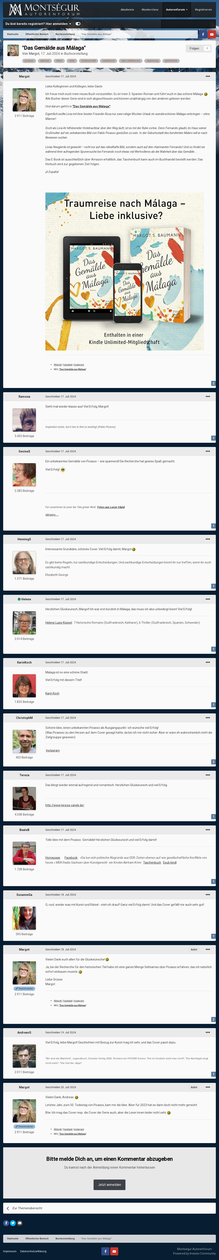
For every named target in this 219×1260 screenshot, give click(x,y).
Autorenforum (176, 9)
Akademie (127, 9)
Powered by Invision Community (194, 1253)
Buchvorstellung (76, 54)
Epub (166, 862)
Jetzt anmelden (109, 1185)
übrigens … (52, 514)
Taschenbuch (152, 862)
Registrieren (203, 9)
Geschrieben (60, 76)
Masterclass (150, 9)
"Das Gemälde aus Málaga (72, 369)
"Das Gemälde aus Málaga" (91, 106)
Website (58, 365)
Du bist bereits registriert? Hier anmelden (38, 24)
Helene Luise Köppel (58, 622)
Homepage (52, 857)
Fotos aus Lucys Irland (111, 507)
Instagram (79, 365)
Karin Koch (52, 693)
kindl (173, 862)
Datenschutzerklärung (33, 1251)
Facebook (67, 365)
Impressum (9, 1251)
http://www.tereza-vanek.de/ (64, 805)
